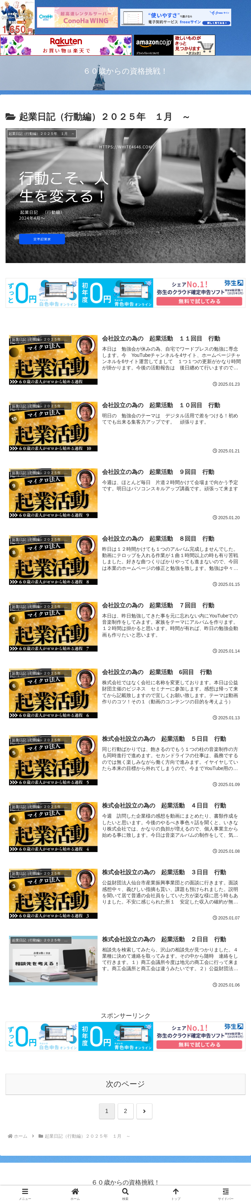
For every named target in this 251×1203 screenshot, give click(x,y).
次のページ (125, 1084)
